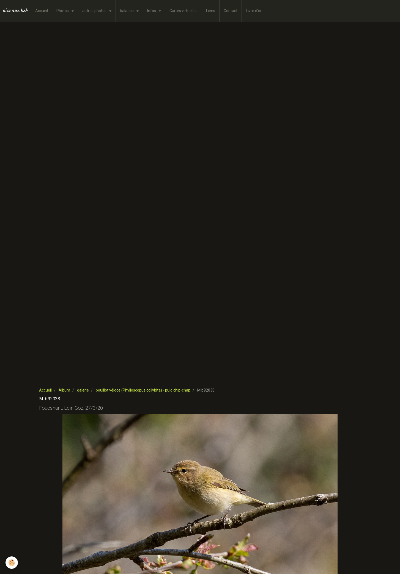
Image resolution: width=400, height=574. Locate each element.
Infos (152, 11)
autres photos (94, 11)
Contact (230, 11)
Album (64, 390)
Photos (63, 11)
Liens (210, 11)
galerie (83, 390)
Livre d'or (254, 11)
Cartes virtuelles (183, 11)
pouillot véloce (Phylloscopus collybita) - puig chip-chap (143, 390)
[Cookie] (12, 562)
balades (127, 11)
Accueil (41, 11)
